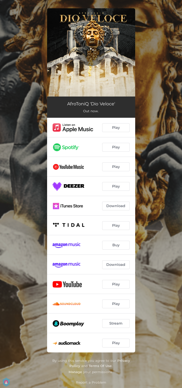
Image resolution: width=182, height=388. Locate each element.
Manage (75, 372)
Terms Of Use (100, 366)
